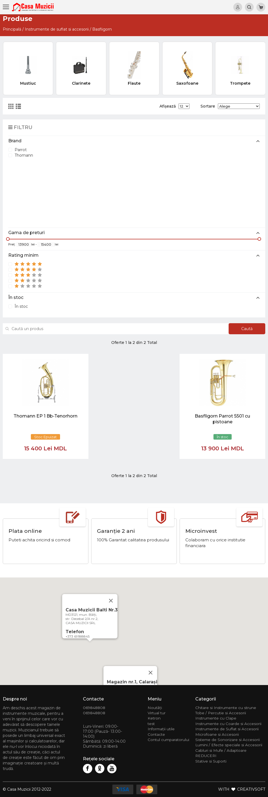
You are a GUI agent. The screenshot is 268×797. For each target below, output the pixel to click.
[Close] (150, 672)
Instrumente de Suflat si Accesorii (227, 729)
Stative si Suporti (210, 761)
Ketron (154, 718)
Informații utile (161, 729)
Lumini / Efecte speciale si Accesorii (228, 745)
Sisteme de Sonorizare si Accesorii (227, 739)
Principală (12, 29)
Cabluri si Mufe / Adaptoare (221, 750)
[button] (89, 646)
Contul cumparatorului (168, 739)
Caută (247, 328)
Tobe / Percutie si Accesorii (220, 713)
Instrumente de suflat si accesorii (57, 29)
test (151, 723)
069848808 (94, 707)
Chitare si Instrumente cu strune (225, 707)
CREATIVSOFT (251, 789)
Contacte (156, 734)
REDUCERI (205, 755)
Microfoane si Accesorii (217, 734)
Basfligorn (102, 29)
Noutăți (155, 707)
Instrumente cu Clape (215, 718)
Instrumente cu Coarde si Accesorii (228, 723)
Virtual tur (157, 713)
